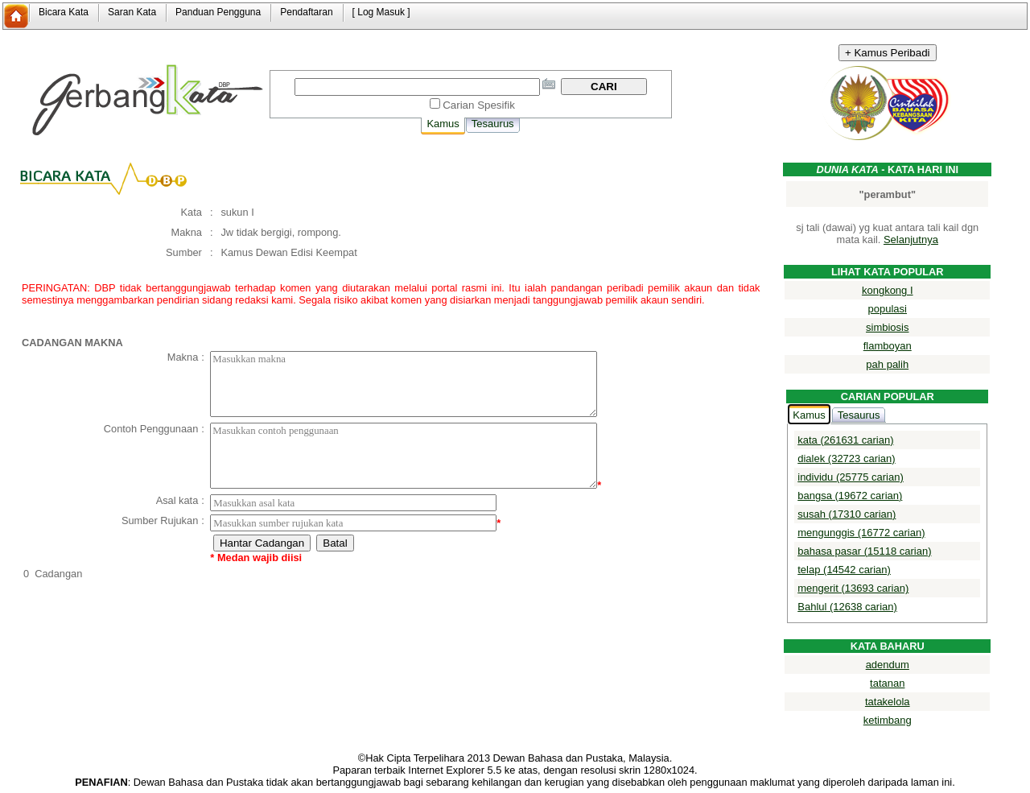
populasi (887, 309)
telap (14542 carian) (844, 570)
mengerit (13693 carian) (852, 588)
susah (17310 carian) (846, 514)
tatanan (887, 683)
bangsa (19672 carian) (849, 495)
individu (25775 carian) (850, 477)
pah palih (887, 364)
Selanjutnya (911, 239)
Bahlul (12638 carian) (847, 607)
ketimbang (887, 720)
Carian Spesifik (479, 105)
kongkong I (887, 290)
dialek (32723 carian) (846, 458)
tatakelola (887, 702)
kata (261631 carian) (845, 440)
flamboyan (887, 346)
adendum (887, 665)
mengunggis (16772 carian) (861, 533)
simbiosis (887, 327)
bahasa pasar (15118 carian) (864, 551)
